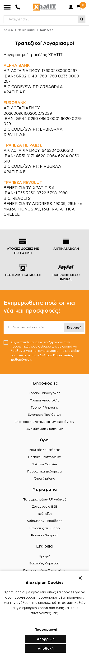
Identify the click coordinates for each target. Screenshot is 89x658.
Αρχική (8, 30)
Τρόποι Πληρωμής (44, 407)
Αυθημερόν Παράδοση (44, 520)
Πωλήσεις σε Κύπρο (44, 528)
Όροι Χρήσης (44, 478)
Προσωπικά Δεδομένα (44, 471)
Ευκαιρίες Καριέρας (44, 563)
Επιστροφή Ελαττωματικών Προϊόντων (44, 421)
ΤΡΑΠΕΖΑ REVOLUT (23, 182)
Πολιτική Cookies (44, 464)
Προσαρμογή (45, 629)
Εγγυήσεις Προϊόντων (44, 414)
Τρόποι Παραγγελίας (44, 393)
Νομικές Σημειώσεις (44, 449)
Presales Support (44, 535)
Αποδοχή (46, 648)
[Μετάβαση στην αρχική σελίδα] (44, 7)
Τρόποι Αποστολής (44, 400)
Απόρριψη (46, 639)
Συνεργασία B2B (44, 506)
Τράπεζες (46, 30)
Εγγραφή (74, 327)
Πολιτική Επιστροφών (44, 456)
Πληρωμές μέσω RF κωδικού (44, 499)
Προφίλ (44, 556)
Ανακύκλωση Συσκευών (44, 428)
